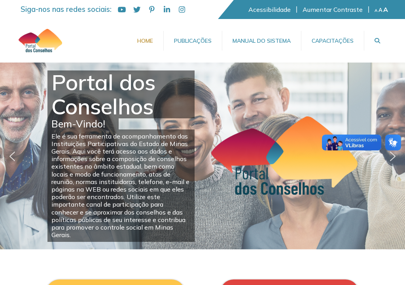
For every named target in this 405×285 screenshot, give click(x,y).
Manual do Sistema (262, 40)
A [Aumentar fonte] (385, 9)
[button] (12, 156)
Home (145, 40)
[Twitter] (136, 9)
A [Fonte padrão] (380, 10)
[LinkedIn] (166, 9)
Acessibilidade (269, 9)
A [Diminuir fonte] (376, 11)
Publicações (193, 40)
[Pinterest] (151, 9)
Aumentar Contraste (333, 9)
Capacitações (333, 40)
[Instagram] (181, 9)
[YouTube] (121, 9)
